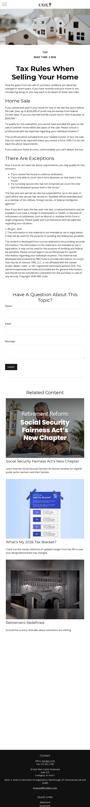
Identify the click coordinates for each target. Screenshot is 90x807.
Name (8, 306)
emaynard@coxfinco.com (45, 788)
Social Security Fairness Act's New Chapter (42, 461)
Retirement (45, 802)
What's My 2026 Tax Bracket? (31, 542)
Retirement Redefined (25, 623)
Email (8, 323)
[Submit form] (11, 367)
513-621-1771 (48, 761)
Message (10, 341)
